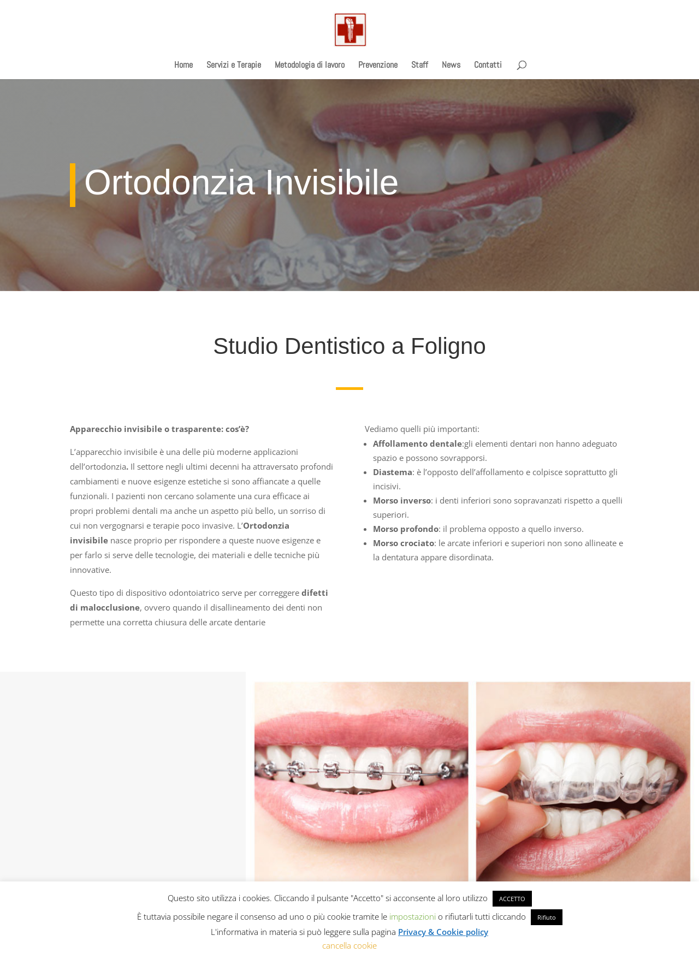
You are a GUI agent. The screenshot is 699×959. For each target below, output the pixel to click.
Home (183, 65)
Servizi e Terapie (233, 65)
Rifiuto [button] (546, 917)
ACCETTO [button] (512, 899)
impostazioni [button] (412, 916)
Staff (419, 65)
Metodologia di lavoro (310, 65)
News (451, 65)
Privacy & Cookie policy (443, 931)
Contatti (488, 65)
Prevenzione (378, 65)
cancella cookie (349, 945)
